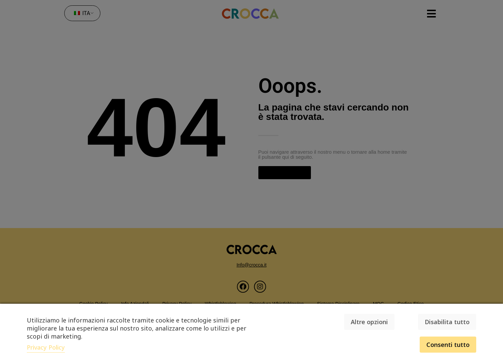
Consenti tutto (448, 345)
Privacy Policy (46, 347)
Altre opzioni (369, 322)
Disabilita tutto (447, 322)
